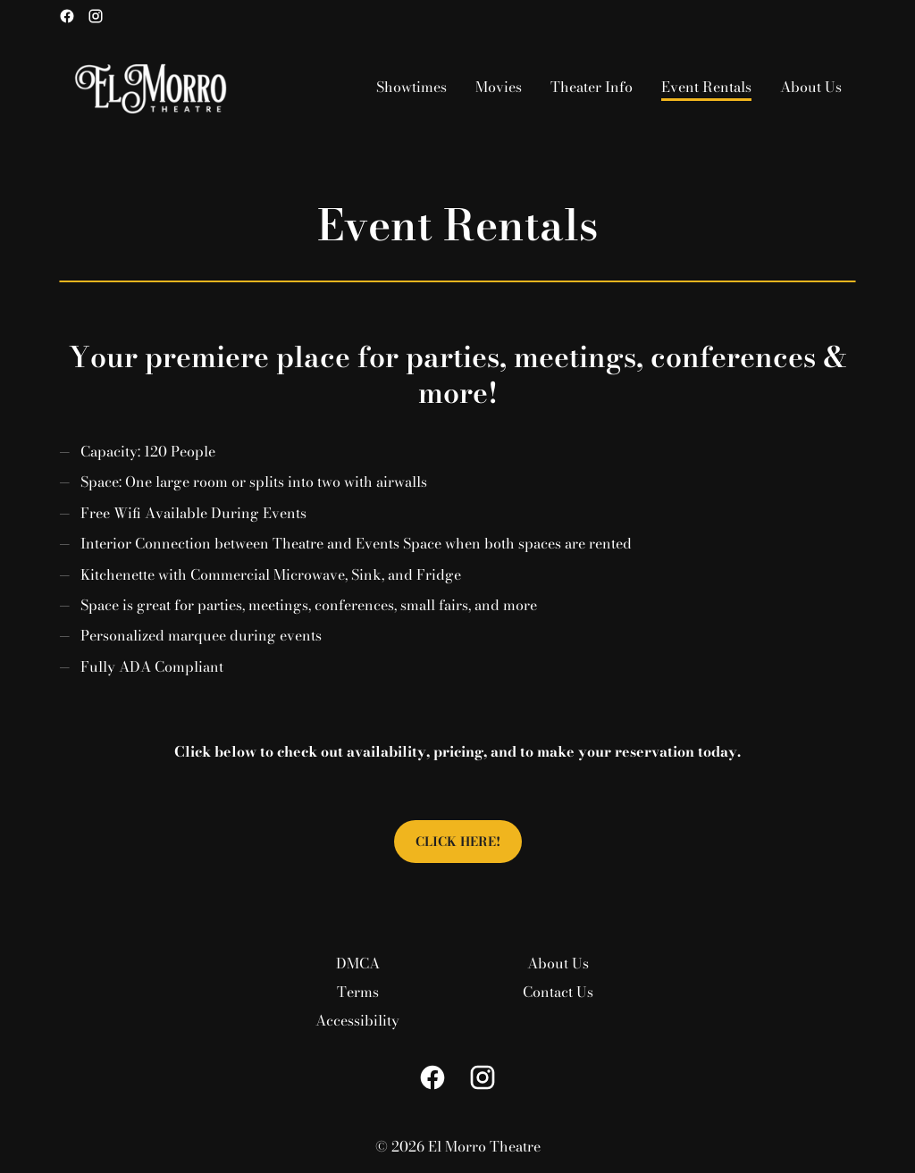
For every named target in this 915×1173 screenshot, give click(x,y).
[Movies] (498, 86)
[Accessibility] (357, 1020)
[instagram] (96, 16)
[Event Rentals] (706, 86)
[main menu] (609, 86)
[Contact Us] (558, 991)
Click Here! (458, 841)
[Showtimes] (411, 86)
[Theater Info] (591, 86)
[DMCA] (358, 963)
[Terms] (358, 991)
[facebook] (67, 16)
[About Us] (811, 86)
